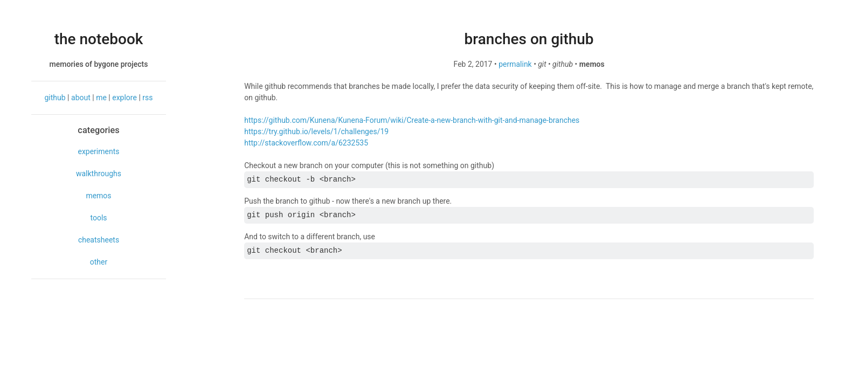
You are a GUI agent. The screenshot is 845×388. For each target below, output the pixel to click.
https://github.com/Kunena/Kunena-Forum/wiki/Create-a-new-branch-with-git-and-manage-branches (411, 120)
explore (124, 97)
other (98, 262)
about (81, 97)
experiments (98, 151)
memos (98, 195)
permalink (515, 64)
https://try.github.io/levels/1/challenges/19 (316, 131)
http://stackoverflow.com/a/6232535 (306, 142)
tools (98, 217)
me (101, 97)
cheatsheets (98, 239)
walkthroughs (98, 173)
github (55, 97)
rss (147, 97)
